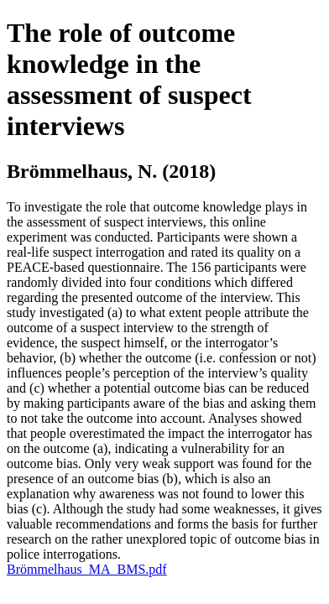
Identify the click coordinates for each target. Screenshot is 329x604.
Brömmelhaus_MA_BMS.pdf (87, 569)
